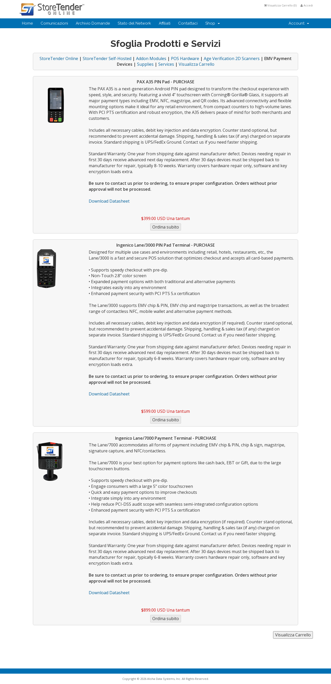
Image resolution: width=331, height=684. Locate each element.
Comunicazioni (54, 23)
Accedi (306, 5)
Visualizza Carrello (196, 64)
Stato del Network (134, 23)
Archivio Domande (93, 23)
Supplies (145, 64)
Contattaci (188, 23)
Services (166, 64)
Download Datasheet (109, 201)
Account (299, 23)
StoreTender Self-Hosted (107, 58)
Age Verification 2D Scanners (232, 58)
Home (27, 23)
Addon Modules (151, 58)
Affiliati (164, 23)
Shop (212, 23)
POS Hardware (185, 58)
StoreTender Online (59, 58)
